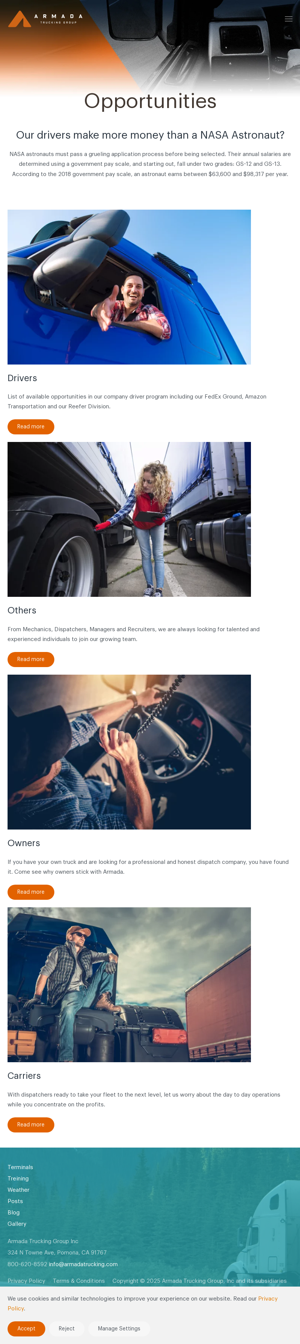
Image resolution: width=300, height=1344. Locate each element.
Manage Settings (119, 1329)
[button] (288, 19)
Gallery (17, 1224)
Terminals (20, 1167)
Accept (26, 1329)
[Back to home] (45, 19)
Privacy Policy (26, 1281)
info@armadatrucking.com (83, 1264)
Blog (14, 1213)
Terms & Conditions (79, 1281)
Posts (15, 1201)
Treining (18, 1179)
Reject (67, 1329)
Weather (18, 1190)
